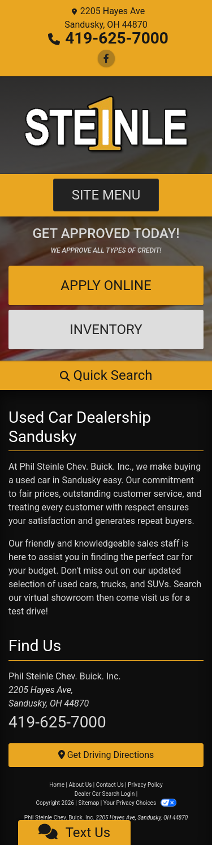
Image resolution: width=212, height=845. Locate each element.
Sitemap (88, 803)
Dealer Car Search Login (105, 794)
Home (56, 785)
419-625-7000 (116, 38)
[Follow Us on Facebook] (106, 58)
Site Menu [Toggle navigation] (106, 195)
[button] (106, 375)
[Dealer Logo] (106, 124)
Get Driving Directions (106, 754)
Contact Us (110, 785)
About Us (80, 785)
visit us (155, 597)
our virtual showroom (51, 597)
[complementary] (178, 811)
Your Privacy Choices (139, 803)
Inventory (106, 329)
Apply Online (105, 285)
